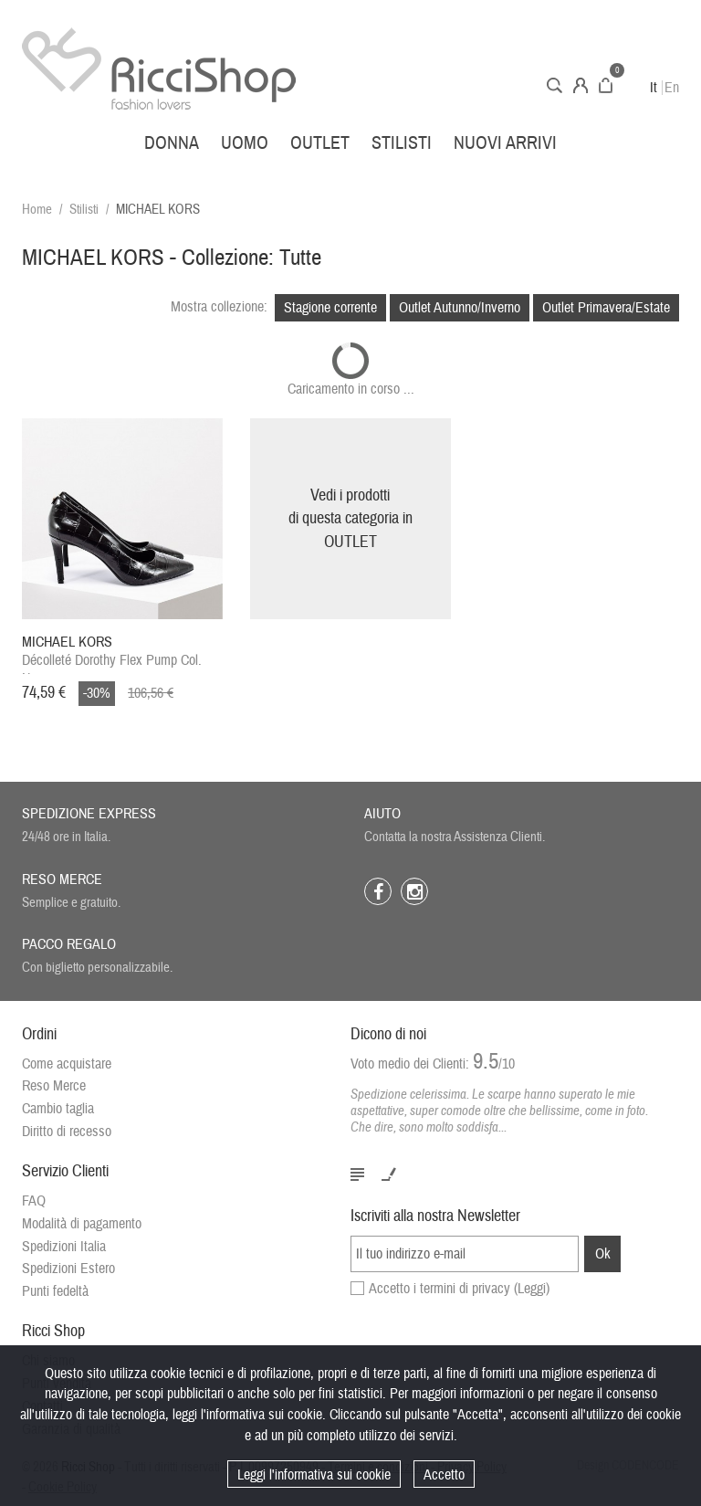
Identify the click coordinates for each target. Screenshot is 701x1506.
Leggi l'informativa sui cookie (314, 1475)
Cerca (554, 85)
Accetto (444, 1475)
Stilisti (401, 143)
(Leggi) (531, 1289)
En (671, 88)
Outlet (320, 143)
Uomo (244, 143)
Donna (171, 143)
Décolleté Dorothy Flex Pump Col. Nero (112, 653)
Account (580, 85)
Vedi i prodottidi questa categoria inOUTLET (350, 519)
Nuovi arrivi (505, 143)
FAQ (34, 1201)
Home (37, 209)
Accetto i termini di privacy (459, 1289)
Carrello (605, 85)
